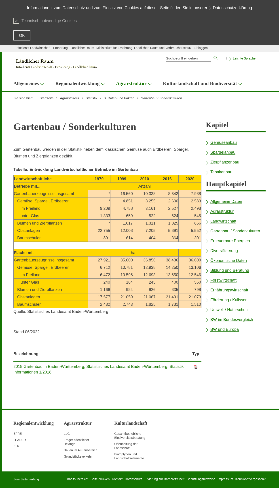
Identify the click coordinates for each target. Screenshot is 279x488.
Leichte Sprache (244, 58)
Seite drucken (100, 479)
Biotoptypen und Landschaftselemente (129, 456)
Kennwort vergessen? (250, 479)
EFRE (17, 433)
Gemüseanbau (223, 142)
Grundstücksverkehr (78, 456)
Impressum (225, 479)
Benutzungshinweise (201, 479)
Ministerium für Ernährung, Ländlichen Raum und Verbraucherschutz (144, 48)
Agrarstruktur (222, 211)
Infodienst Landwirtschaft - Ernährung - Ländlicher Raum (55, 48)
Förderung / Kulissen (228, 300)
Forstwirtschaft (223, 280)
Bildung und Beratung (229, 270)
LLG (67, 433)
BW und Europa (224, 329)
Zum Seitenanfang (26, 479)
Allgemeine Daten (226, 201)
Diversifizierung (224, 250)
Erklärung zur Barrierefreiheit (164, 479)
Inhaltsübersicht (77, 479)
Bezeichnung (25, 354)
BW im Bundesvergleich (231, 319)
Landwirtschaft (223, 221)
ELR (16, 446)
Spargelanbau (222, 152)
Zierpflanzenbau (224, 162)
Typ (195, 354)
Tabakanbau (221, 172)
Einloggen (201, 48)
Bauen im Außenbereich (80, 450)
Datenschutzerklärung (232, 8)
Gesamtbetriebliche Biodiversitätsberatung (129, 435)
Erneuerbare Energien (230, 241)
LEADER (19, 440)
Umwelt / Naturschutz (229, 310)
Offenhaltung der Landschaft (125, 446)
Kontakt (117, 479)
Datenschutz (133, 479)
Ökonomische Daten (228, 260)
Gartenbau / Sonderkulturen (235, 231)
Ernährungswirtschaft (229, 290)
